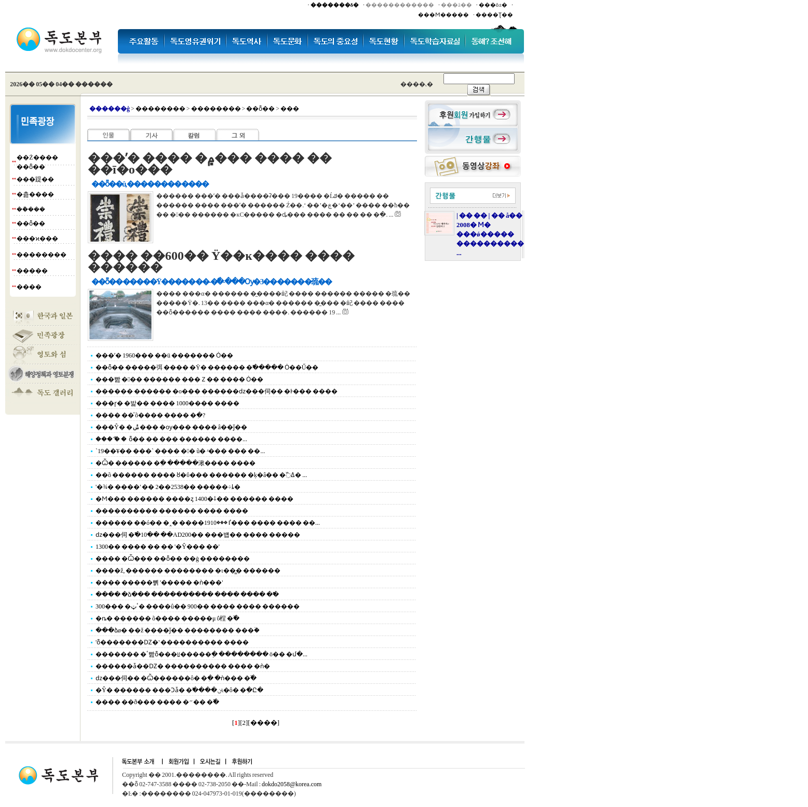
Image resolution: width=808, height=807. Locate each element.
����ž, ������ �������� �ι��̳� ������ (188, 570)
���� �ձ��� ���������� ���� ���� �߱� (187, 594)
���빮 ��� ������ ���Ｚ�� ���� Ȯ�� (179, 379)
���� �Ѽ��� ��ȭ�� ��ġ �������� (173, 558)
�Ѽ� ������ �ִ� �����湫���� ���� (175, 463)
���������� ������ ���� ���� (172, 510)
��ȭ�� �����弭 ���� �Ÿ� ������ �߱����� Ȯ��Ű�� (207, 367)
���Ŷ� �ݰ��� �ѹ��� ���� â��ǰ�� (171, 427)
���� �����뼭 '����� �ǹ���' (159, 582)
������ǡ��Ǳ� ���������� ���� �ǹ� (183, 666)
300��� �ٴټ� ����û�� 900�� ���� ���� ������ (198, 606)
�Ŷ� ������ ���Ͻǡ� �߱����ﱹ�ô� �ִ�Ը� (179, 690)
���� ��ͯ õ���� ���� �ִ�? (150, 415)
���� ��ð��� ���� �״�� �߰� (157, 702)
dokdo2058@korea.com (291, 784)
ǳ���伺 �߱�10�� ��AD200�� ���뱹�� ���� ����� (198, 534)
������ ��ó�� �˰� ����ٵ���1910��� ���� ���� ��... (208, 522)
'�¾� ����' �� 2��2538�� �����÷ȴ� (168, 487)
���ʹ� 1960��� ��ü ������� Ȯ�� (164, 355)
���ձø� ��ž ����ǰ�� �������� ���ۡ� (178, 630)
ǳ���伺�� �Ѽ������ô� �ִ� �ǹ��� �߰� (176, 678)
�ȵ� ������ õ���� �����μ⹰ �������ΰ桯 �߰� (167, 618)
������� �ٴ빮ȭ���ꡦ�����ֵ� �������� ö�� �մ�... (201, 654)
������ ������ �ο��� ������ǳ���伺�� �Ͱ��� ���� (217, 391)
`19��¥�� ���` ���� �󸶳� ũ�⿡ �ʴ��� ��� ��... (180, 451)
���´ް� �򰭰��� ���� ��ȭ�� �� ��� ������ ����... (171, 439)
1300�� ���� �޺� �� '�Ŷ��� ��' (158, 546)
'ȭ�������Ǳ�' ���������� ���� (172, 642)
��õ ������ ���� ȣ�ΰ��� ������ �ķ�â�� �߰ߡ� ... (201, 475)
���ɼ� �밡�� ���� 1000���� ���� (167, 403)
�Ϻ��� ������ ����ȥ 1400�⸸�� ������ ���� (194, 498)
